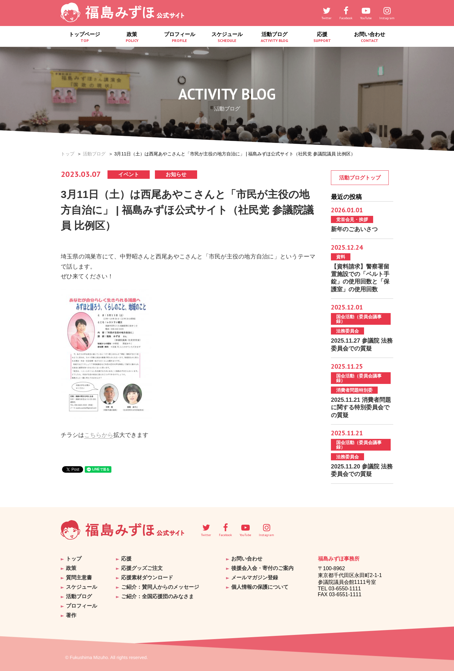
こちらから (98, 435)
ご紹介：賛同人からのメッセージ (160, 587)
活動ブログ (274, 37)
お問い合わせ (369, 37)
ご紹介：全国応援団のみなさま (157, 596)
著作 (71, 615)
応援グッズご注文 (142, 568)
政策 (132, 37)
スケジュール (227, 37)
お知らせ (176, 174)
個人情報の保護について (259, 587)
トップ (67, 153)
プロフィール (179, 37)
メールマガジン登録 (254, 577)
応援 (322, 37)
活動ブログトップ (360, 177)
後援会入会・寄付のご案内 (262, 568)
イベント (128, 174)
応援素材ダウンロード (147, 577)
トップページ (84, 37)
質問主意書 (79, 577)
